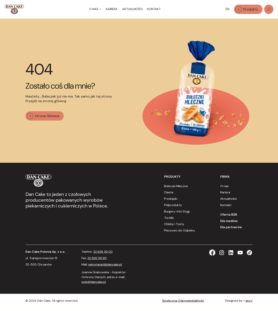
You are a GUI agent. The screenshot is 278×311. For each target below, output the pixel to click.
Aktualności (132, 9)
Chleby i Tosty (174, 224)
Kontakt (154, 9)
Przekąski (170, 199)
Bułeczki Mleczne (176, 186)
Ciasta (168, 192)
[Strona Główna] (14, 9)
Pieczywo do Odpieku (179, 230)
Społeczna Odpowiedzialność (183, 301)
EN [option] (227, 9)
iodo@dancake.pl (93, 282)
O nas (224, 186)
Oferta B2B (228, 214)
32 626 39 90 (97, 258)
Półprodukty (173, 205)
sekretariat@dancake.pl (105, 264)
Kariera (112, 9)
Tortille (169, 218)
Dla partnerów (231, 227)
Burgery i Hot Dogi (177, 211)
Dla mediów (229, 221)
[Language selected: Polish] (227, 9)
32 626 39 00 (103, 252)
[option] (227, 9)
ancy (249, 301)
